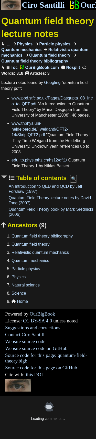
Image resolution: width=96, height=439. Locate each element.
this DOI (34, 374)
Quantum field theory (49, 55)
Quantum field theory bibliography (42, 236)
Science (19, 293)
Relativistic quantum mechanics (40, 252)
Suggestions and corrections (32, 327)
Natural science (26, 285)
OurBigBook (42, 314)
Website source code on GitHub (36, 348)
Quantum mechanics (30, 260)
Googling (52, 82)
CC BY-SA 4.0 (37, 320)
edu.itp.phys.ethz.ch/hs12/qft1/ (39, 160)
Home (20, 301)
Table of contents (41, 177)
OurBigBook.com (39, 67)
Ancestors (24, 225)
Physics (24, 44)
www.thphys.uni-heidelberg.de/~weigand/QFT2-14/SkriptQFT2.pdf (40, 129)
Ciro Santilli (33, 5)
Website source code (25, 341)
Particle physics (54, 44)
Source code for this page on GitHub (41, 367)
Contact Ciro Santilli (25, 334)
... (8, 44)
